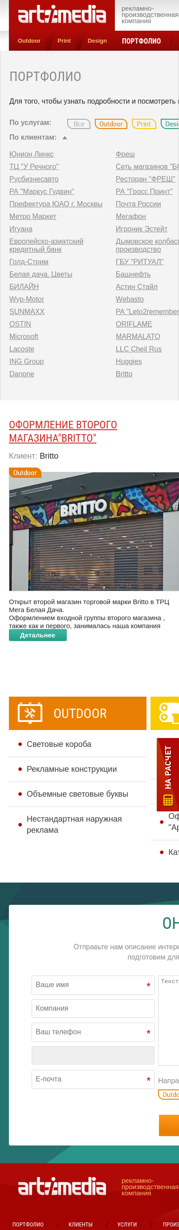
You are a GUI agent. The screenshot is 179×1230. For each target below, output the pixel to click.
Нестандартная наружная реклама (74, 825)
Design (97, 40)
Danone (21, 374)
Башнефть (133, 274)
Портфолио (141, 41)
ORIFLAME (134, 324)
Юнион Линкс (31, 154)
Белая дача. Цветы (41, 274)
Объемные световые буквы (77, 794)
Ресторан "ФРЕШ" (145, 179)
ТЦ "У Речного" (34, 166)
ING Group (26, 361)
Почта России (138, 204)
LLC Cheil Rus (139, 349)
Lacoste (21, 349)
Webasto (130, 299)
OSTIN (20, 324)
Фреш (125, 154)
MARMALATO (138, 336)
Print (64, 40)
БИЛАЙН (24, 286)
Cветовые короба (59, 744)
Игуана (21, 229)
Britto (124, 374)
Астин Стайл (137, 286)
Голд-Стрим (29, 262)
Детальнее (37, 635)
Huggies (129, 361)
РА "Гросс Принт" (144, 191)
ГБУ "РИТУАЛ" (139, 262)
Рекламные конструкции (72, 769)
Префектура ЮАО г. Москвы (55, 204)
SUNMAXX (27, 311)
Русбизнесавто (34, 179)
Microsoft (23, 336)
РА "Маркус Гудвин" (41, 191)
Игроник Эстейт (141, 229)
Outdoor (29, 40)
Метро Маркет (33, 216)
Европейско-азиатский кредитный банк (46, 245)
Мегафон (131, 216)
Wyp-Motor (26, 299)
